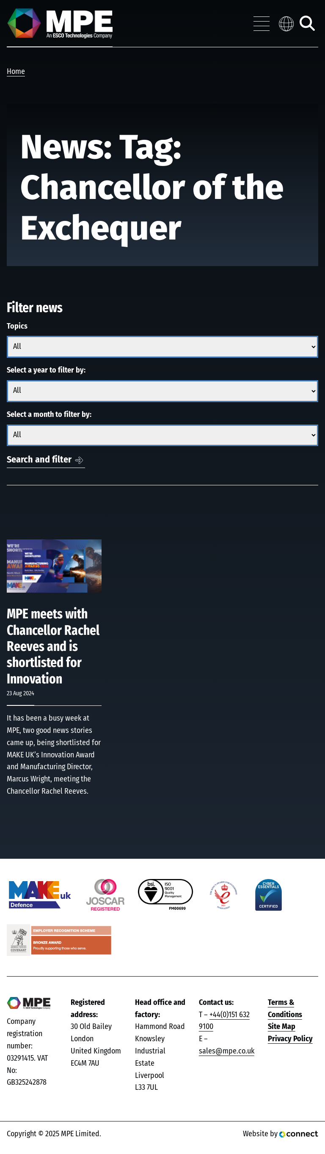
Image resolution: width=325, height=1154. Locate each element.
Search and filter (39, 459)
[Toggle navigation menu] (261, 23)
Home (16, 72)
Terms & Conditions (285, 1009)
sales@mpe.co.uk (226, 1051)
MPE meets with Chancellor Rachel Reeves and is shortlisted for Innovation (53, 646)
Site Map (281, 1027)
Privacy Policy (290, 1039)
